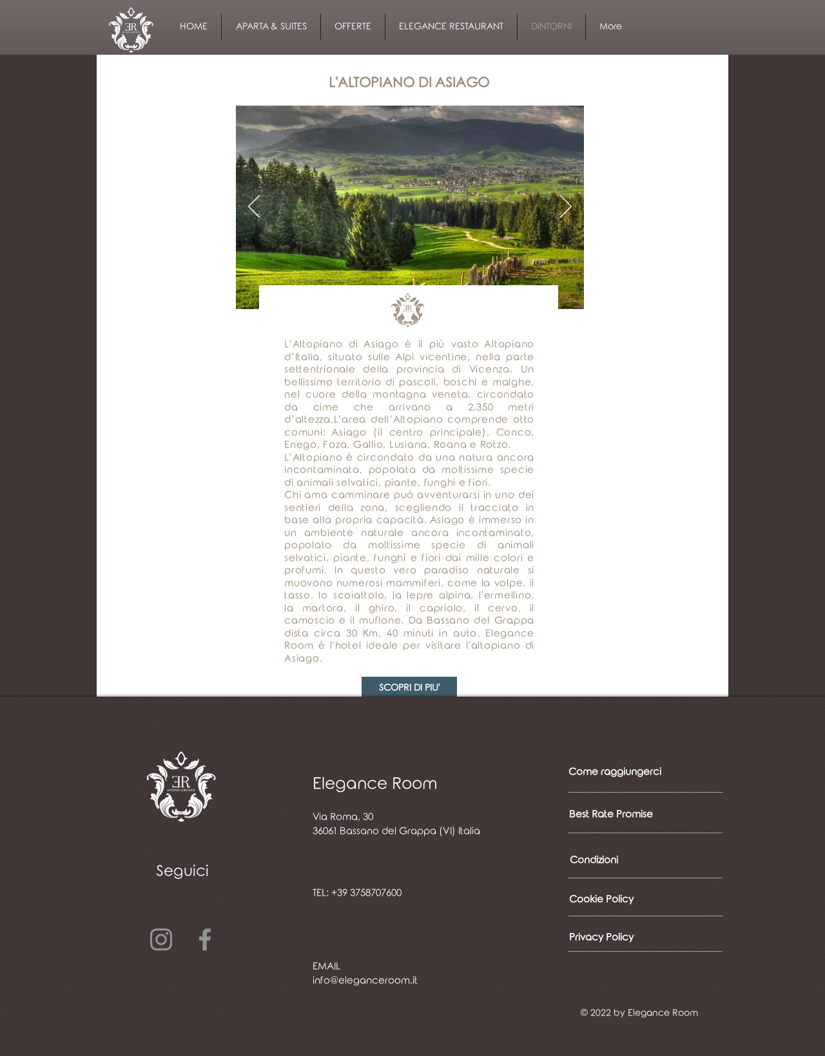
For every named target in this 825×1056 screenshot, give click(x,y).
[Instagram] (161, 939)
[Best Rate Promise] (611, 814)
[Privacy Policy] (634, 937)
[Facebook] (205, 939)
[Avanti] (566, 207)
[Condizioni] (635, 860)
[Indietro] (254, 207)
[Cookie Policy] (635, 899)
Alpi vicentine (431, 357)
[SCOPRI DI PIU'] (409, 688)
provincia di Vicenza (453, 369)
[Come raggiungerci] (614, 772)
